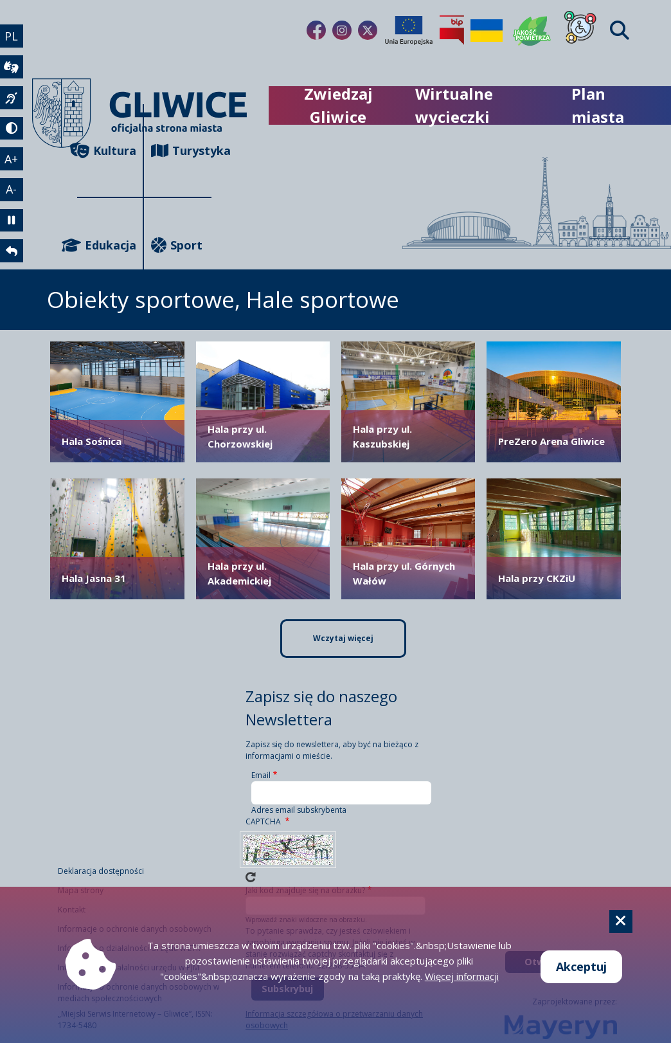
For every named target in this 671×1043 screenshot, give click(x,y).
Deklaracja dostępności (101, 871)
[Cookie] (620, 921)
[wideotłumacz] (11, 66)
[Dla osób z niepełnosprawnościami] (580, 30)
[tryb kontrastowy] (11, 128)
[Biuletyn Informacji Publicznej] (452, 30)
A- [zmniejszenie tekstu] (11, 190)
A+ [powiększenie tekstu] (12, 159)
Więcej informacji (462, 976)
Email (261, 775)
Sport (176, 245)
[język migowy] (11, 97)
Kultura (106, 151)
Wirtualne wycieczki (454, 105)
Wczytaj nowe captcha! (251, 877)
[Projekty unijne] (409, 30)
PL (12, 36)
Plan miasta (597, 105)
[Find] (619, 30)
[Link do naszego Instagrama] (342, 30)
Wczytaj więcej (343, 638)
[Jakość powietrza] (532, 30)
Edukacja (106, 245)
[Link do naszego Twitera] (367, 30)
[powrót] (11, 252)
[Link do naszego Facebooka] (316, 30)
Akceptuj (581, 966)
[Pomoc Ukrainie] (486, 30)
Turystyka (181, 151)
